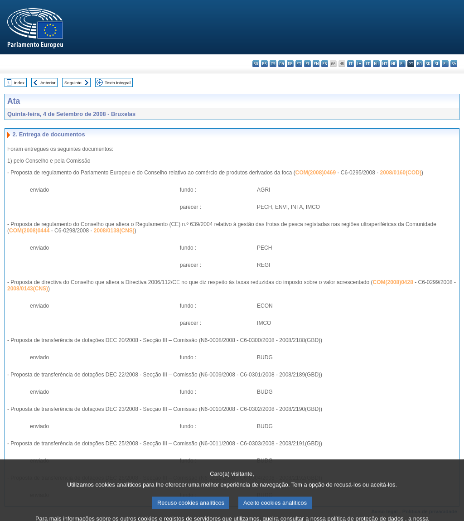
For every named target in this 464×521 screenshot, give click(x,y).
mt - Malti (385, 63)
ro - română (419, 63)
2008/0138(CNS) (114, 230)
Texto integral (117, 82)
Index (19, 82)
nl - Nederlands (393, 63)
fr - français (324, 63)
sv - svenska (453, 63)
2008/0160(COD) (400, 172)
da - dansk (281, 63)
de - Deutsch (290, 63)
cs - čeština (273, 63)
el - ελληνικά (307, 63)
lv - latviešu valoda (359, 63)
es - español (264, 63)
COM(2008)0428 (392, 282)
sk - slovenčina (428, 63)
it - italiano (350, 63)
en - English (316, 63)
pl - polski (402, 63)
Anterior (48, 82)
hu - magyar (376, 63)
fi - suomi (445, 63)
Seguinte (73, 82)
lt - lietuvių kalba (367, 63)
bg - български (255, 63)
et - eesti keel (298, 63)
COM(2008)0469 (315, 172)
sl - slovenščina (436, 63)
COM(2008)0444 (29, 230)
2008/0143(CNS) (27, 288)
